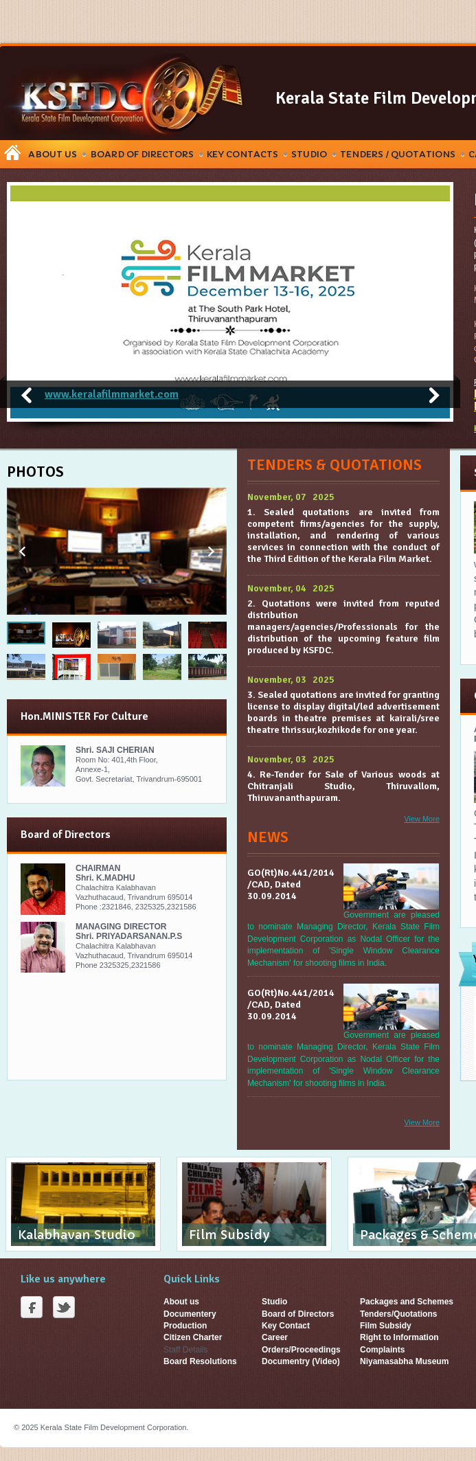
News (267, 837)
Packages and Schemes (406, 1301)
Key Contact (286, 1325)
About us (181, 1301)
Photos (35, 471)
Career (275, 1337)
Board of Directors (298, 1314)
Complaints (382, 1350)
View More (422, 819)
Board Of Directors (142, 154)
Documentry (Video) (301, 1361)
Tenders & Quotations (334, 464)
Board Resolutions (200, 1361)
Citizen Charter (192, 1337)
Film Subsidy (385, 1325)
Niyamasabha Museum (404, 1361)
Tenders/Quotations (398, 1314)
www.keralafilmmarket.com (112, 394)
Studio (309, 154)
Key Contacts (242, 154)
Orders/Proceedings (301, 1350)
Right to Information (399, 1337)
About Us (52, 154)
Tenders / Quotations (397, 154)
